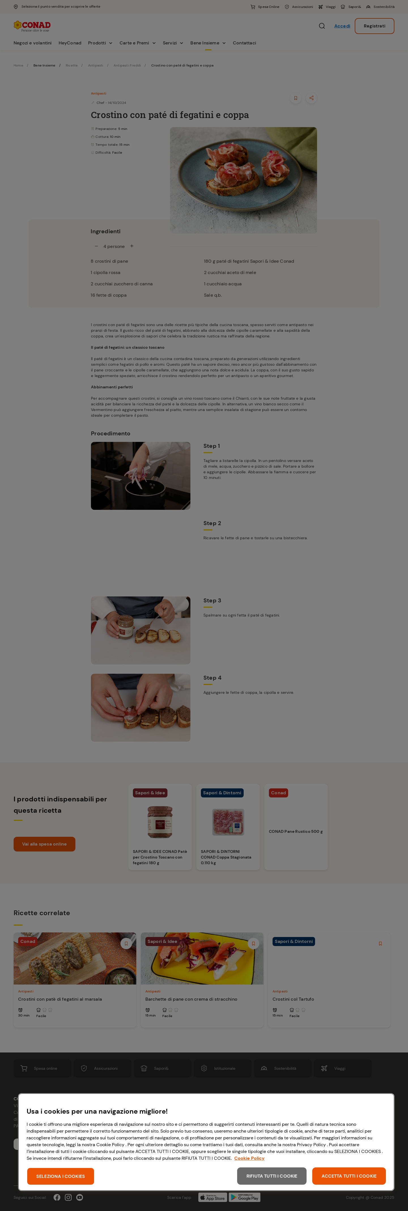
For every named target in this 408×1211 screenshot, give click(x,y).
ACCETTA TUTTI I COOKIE (349, 1176)
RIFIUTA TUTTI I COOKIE (272, 1176)
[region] (206, 1142)
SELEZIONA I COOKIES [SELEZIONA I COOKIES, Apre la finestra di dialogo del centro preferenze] (60, 1176)
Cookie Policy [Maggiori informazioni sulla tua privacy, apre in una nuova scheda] (249, 1158)
